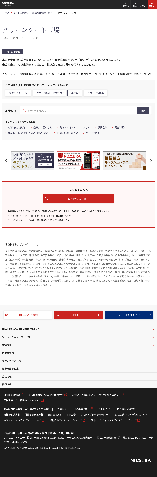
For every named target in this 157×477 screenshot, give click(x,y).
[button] (7, 161)
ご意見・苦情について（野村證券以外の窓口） (96, 394)
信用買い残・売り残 (67, 133)
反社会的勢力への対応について (131, 414)
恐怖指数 (102, 127)
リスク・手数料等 (126, 4)
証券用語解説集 (10, 368)
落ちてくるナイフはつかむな (75, 127)
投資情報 (7, 345)
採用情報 (7, 384)
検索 (143, 110)
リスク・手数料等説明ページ (95, 414)
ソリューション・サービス (16, 337)
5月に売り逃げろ (17, 127)
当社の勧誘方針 (12, 414)
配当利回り (120, 127)
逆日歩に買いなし (42, 127)
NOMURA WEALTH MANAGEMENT (20, 329)
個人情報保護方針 (126, 409)
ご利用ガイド (105, 409)
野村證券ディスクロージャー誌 (66, 420)
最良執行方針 (55, 414)
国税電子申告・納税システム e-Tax (22, 400)
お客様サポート (10, 353)
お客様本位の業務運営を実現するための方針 (27, 409)
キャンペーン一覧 (11, 360)
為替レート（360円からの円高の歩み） (29, 133)
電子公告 (71, 414)
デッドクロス (93, 133)
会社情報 (7, 376)
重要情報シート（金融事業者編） (72, 409)
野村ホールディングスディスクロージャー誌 (113, 420)
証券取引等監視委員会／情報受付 (46, 394)
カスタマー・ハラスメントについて (22, 420)
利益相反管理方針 (34, 414)
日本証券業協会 (12, 394)
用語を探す (11, 110)
